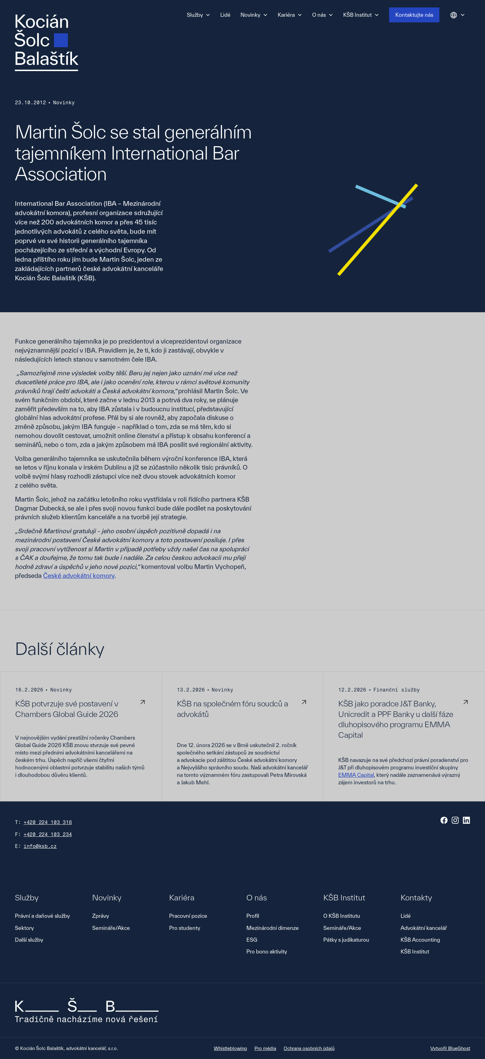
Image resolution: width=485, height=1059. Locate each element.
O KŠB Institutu (341, 916)
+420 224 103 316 (48, 822)
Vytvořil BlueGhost (450, 1048)
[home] (46, 43)
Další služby (29, 940)
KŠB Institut (415, 951)
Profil (252, 916)
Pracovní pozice (188, 916)
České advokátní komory (79, 575)
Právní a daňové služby (42, 916)
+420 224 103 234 (48, 834)
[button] (198, 15)
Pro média (265, 1048)
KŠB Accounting (420, 940)
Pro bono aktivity (266, 951)
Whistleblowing (230, 1048)
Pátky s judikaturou (346, 940)
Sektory (24, 928)
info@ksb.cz (40, 846)
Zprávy (100, 916)
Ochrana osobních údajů (309, 1048)
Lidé (225, 15)
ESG (251, 940)
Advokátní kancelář (424, 928)
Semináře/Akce (111, 928)
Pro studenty (184, 928)
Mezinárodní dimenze (272, 928)
